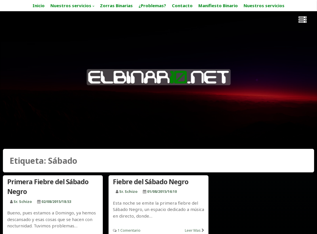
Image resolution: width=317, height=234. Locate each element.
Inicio (39, 5)
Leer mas (193, 230)
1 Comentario (129, 230)
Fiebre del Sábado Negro (150, 181)
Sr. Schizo (23, 201)
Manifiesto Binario (218, 5)
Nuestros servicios (70, 5)
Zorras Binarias (116, 5)
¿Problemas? (152, 5)
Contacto (182, 5)
